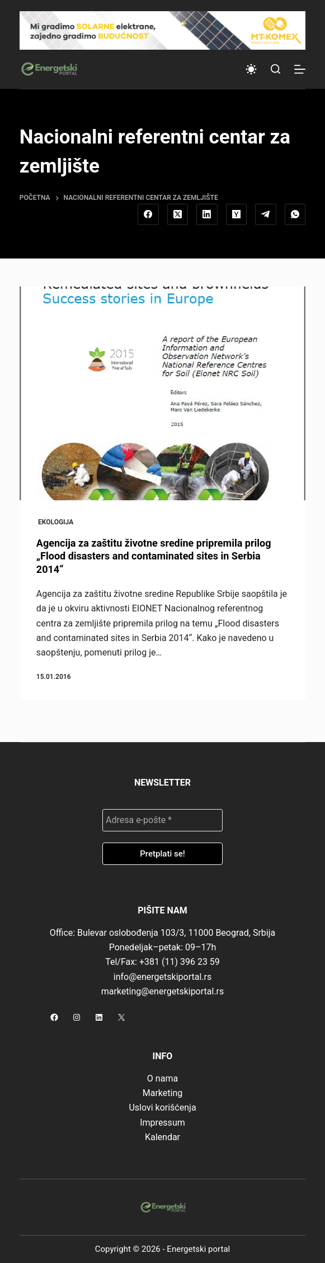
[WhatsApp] (295, 214)
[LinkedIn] (207, 214)
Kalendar (162, 1137)
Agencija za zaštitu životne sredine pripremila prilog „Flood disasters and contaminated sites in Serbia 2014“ (153, 556)
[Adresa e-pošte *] (162, 820)
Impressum (162, 1122)
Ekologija (55, 522)
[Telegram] (265, 214)
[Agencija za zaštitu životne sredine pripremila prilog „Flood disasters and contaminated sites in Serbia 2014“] (162, 393)
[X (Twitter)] (178, 214)
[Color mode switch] (251, 69)
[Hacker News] (236, 214)
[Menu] (299, 69)
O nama (162, 1078)
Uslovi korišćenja (162, 1107)
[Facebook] (148, 214)
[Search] (275, 69)
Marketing (162, 1093)
